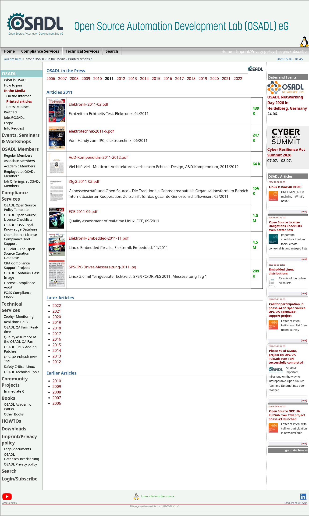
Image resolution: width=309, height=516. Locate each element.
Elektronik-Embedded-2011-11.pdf (98, 238)
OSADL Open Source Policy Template (20, 207)
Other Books (14, 414)
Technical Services (12, 307)
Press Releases (17, 107)
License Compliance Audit (19, 285)
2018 (191, 78)
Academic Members (19, 166)
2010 (97, 78)
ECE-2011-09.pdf (83, 211)
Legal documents (17, 449)
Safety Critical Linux (19, 366)
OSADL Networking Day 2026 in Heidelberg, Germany (287, 100)
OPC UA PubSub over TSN (20, 358)
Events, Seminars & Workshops (21, 138)
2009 (86, 78)
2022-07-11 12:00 (277, 299)
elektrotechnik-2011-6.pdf (91, 131)
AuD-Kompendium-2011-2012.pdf (98, 157)
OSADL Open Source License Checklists (20, 217)
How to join (13, 85)
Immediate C (14, 391)
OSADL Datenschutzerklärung (21, 456)
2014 (144, 78)
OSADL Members (20, 149)
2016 (167, 78)
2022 (238, 78)
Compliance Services (15, 195)
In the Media (56, 59)
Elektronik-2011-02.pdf (88, 104)
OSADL (40, 59)
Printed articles (79, 59)
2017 (179, 78)
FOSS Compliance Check (18, 294)
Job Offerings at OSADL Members (22, 183)
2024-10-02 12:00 (277, 182)
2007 (62, 78)
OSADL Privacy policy (20, 464)
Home (226, 51)
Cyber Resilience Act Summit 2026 (286, 150)
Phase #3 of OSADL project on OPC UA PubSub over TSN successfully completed (286, 356)
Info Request (14, 128)
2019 (203, 78)
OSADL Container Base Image (22, 275)
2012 (121, 78)
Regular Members (18, 155)
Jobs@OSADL (14, 117)
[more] (304, 211)
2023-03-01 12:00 (277, 265)
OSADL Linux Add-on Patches (20, 349)
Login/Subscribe (292, 51)
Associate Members (19, 161)
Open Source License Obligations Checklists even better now (285, 226)
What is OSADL (15, 80)
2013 (132, 78)
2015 (156, 78)
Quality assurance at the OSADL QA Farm (20, 339)
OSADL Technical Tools (21, 372)
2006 (50, 78)
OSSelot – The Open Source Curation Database (19, 253)
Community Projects (15, 381)
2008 (74, 78)
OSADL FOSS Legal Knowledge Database (20, 227)
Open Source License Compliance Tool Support (20, 239)
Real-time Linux (16, 322)
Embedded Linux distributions (281, 271)
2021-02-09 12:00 (277, 406)
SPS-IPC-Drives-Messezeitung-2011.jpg (102, 267)
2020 (214, 78)
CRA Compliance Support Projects (17, 265)
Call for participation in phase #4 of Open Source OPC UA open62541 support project (287, 310)
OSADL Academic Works (17, 406)
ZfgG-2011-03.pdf (84, 181)
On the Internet (18, 96)
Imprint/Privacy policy (255, 51)
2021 (226, 78)
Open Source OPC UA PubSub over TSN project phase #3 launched (287, 415)
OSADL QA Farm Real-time (21, 329)
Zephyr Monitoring (19, 316)
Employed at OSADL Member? (19, 173)
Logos (9, 123)
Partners (11, 112)
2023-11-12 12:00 (277, 217)
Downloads (14, 429)
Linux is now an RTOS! (285, 187)
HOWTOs (11, 421)
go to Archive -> (296, 450)
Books (8, 398)
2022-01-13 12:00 (277, 346)
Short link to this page (295, 503)
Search (9, 471)
